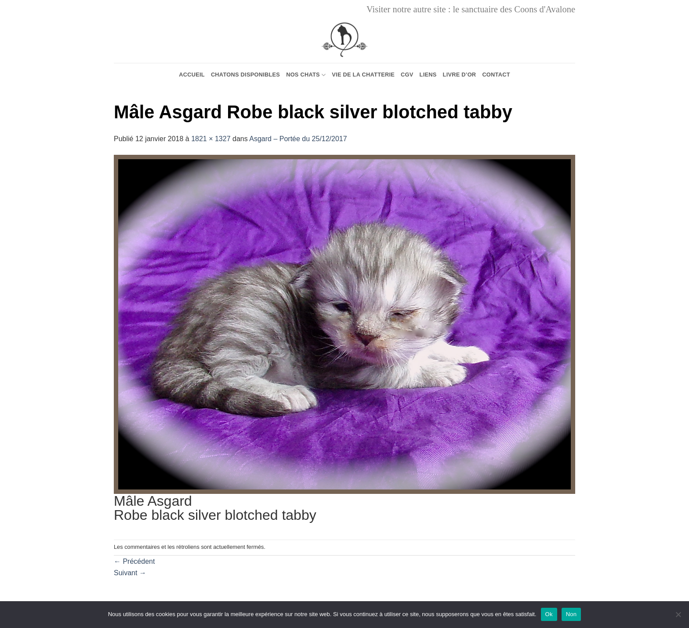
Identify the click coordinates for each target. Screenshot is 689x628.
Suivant (130, 573)
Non (571, 614)
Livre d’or (459, 74)
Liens (428, 74)
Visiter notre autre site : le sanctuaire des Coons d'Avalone (470, 9)
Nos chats (306, 75)
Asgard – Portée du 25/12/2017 (298, 138)
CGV (407, 74)
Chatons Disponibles (245, 74)
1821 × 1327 (210, 138)
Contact (496, 74)
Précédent (134, 561)
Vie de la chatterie (363, 74)
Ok (549, 614)
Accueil (192, 74)
